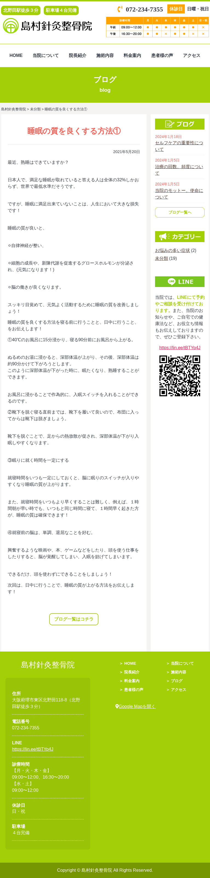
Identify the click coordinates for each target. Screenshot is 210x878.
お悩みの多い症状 (172, 250)
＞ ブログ (174, 681)
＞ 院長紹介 (129, 672)
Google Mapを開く (135, 706)
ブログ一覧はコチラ (74, 619)
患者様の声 (162, 55)
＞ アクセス (176, 689)
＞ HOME (127, 663)
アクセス (191, 55)
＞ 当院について (180, 663)
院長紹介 (77, 55)
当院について (46, 55)
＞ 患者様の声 (131, 689)
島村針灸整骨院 (97, 870)
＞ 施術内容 (176, 672)
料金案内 (132, 55)
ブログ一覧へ (179, 212)
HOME (16, 55)
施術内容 (105, 55)
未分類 (161, 258)
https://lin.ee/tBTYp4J (179, 347)
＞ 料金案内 (129, 681)
